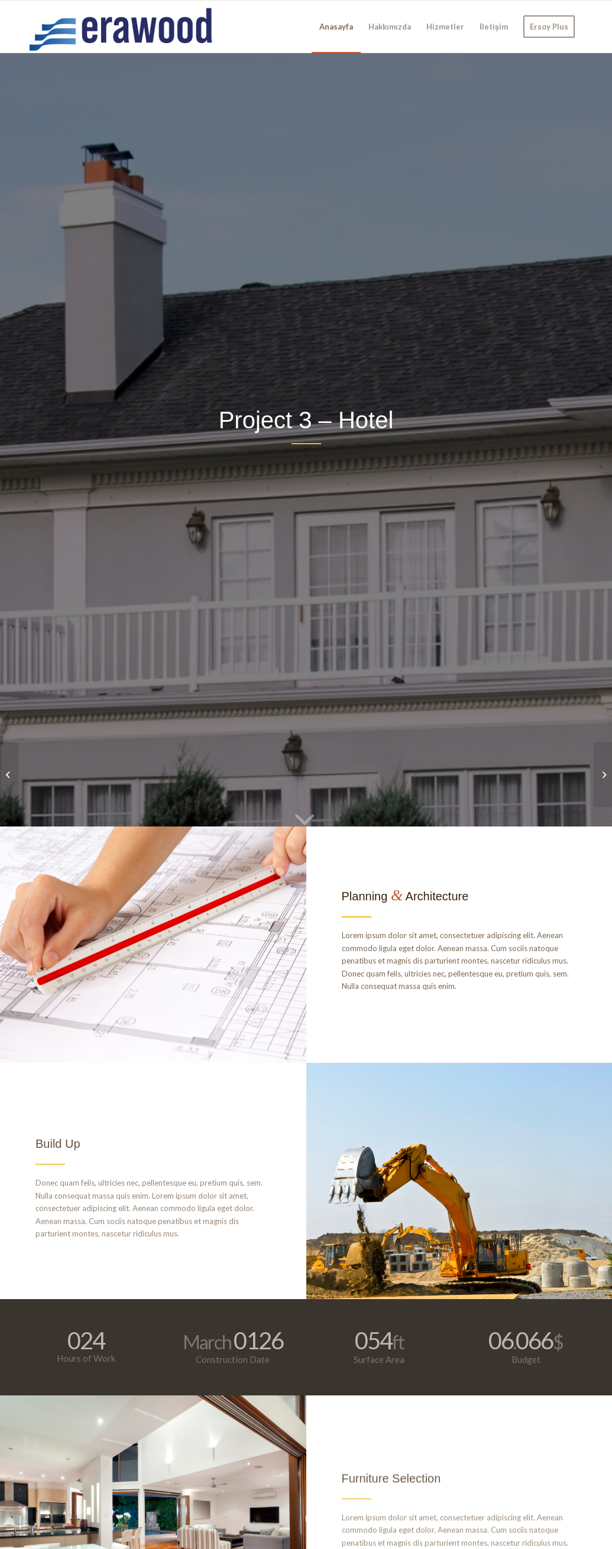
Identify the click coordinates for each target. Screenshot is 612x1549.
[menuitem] (336, 27)
